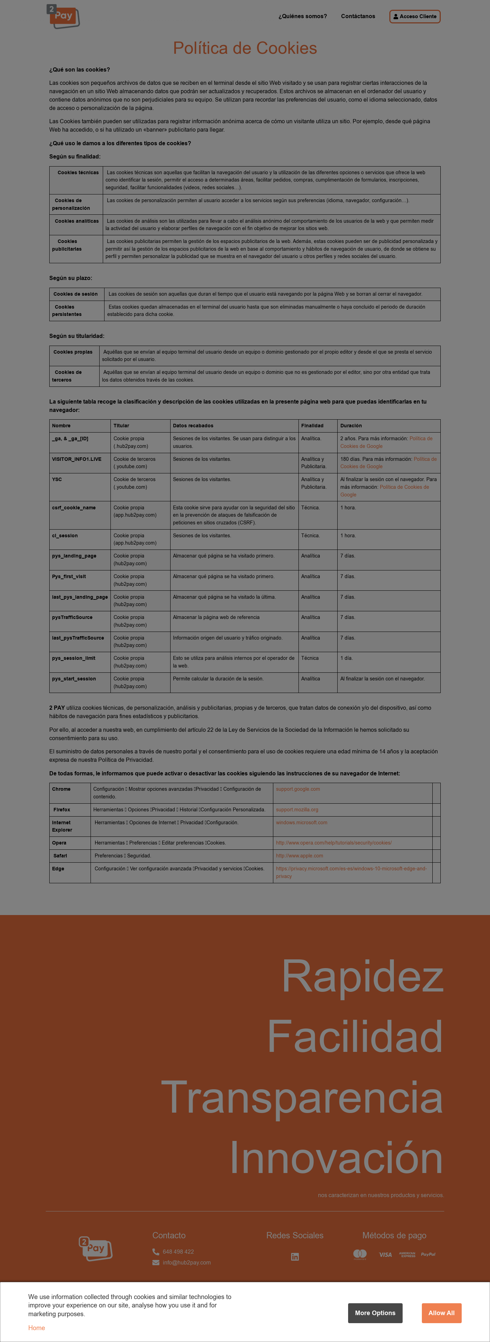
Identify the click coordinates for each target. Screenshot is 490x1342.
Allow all (441, 1312)
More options (375, 1312)
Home (36, 1328)
